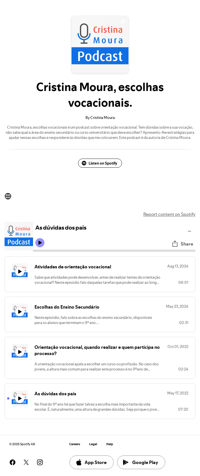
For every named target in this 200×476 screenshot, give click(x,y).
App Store (91, 462)
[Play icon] (39, 242)
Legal (93, 444)
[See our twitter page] (26, 462)
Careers (74, 444)
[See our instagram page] (39, 462)
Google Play (140, 462)
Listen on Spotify (99, 163)
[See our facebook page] (12, 462)
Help (109, 444)
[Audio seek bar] (114, 251)
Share (182, 243)
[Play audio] (189, 230)
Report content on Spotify (169, 214)
